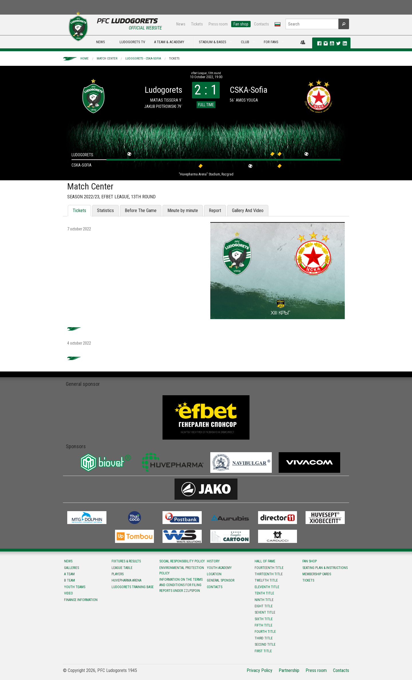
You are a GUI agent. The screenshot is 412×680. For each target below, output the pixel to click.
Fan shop (240, 24)
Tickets (197, 24)
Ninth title (264, 600)
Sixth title (264, 619)
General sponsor (220, 580)
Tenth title (264, 593)
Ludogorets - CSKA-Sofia (143, 58)
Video (68, 593)
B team (69, 580)
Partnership (289, 670)
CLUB (245, 42)
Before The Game (141, 210)
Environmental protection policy (181, 570)
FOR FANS (271, 42)
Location (214, 574)
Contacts (261, 24)
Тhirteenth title (269, 574)
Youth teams (74, 587)
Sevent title (265, 612)
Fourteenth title (269, 568)
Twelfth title (266, 580)
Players (118, 574)
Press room (218, 24)
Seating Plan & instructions (325, 568)
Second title (265, 645)
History (213, 561)
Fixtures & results (126, 561)
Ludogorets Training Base (133, 587)
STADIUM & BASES (212, 42)
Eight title (264, 606)
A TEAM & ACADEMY (169, 42)
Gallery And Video (248, 210)
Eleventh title (267, 587)
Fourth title (265, 632)
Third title (264, 638)
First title (263, 651)
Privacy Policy (259, 670)
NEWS (100, 42)
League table (122, 568)
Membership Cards (316, 574)
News (180, 24)
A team (69, 574)
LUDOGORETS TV (132, 42)
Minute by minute (182, 210)
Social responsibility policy (182, 561)
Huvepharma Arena (126, 580)
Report (215, 210)
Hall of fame (265, 561)
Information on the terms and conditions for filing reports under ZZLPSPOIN (181, 585)
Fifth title (263, 625)
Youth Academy (219, 568)
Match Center (107, 58)
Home (84, 58)
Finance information (81, 600)
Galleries (71, 568)
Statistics (105, 210)
